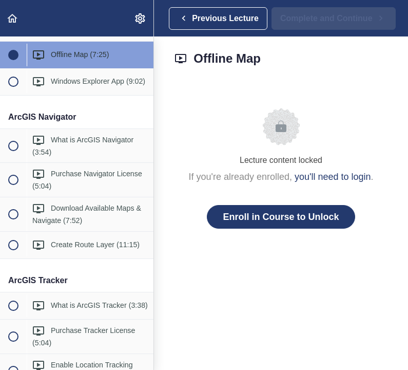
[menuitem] (140, 18)
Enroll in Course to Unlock (281, 217)
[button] (13, 18)
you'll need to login (333, 177)
